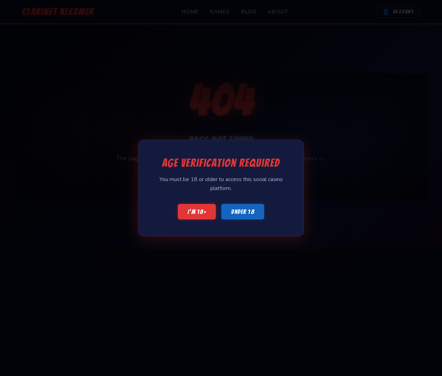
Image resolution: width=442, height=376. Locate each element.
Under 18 (242, 211)
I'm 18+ (197, 211)
